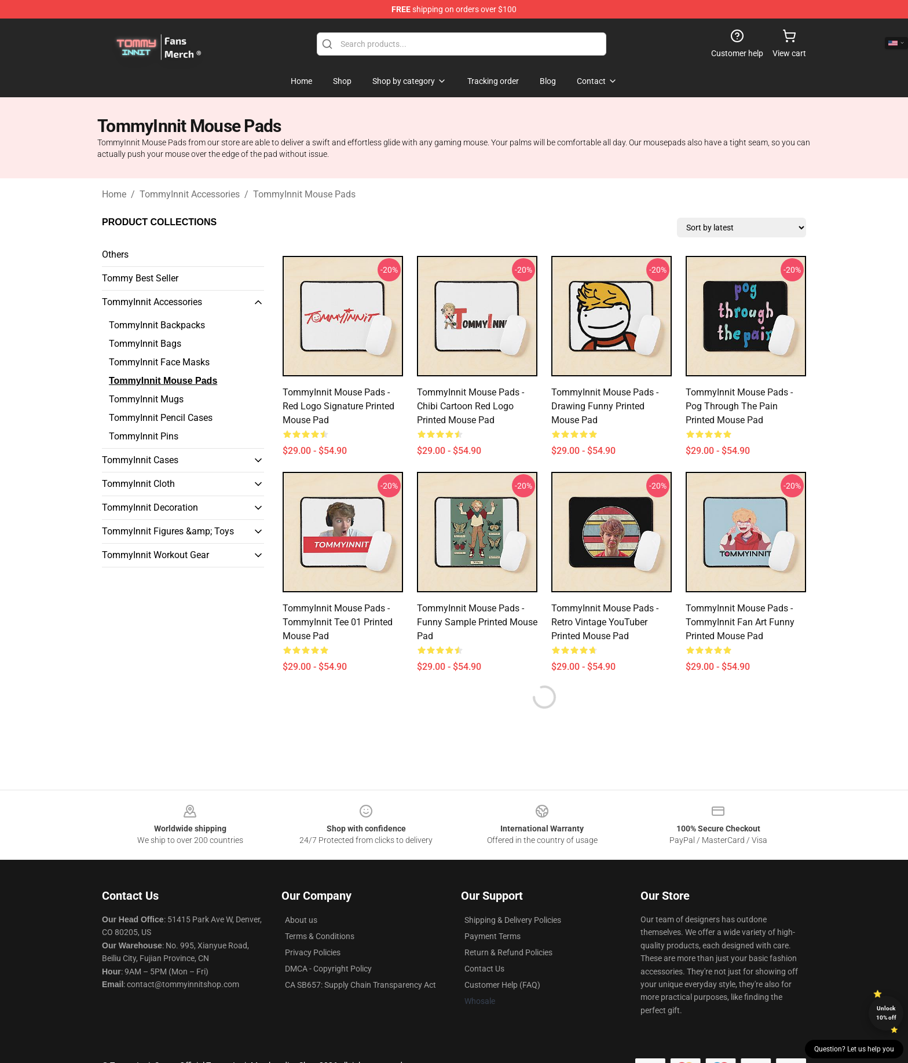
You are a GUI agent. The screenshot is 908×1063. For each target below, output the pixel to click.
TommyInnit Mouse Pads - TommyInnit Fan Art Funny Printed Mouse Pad (740, 622)
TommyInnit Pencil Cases (161, 417)
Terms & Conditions (319, 936)
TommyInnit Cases (140, 459)
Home (114, 194)
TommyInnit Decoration (150, 507)
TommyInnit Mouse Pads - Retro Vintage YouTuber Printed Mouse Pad (604, 622)
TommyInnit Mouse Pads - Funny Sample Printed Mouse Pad (477, 622)
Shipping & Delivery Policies (512, 920)
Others (115, 254)
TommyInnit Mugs (146, 399)
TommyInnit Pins (143, 436)
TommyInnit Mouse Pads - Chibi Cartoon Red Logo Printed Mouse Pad (470, 406)
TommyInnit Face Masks (159, 362)
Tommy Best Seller (140, 278)
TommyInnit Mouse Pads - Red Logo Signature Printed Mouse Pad (338, 406)
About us (301, 920)
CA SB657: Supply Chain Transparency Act (360, 984)
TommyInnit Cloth (138, 483)
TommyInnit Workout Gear (155, 554)
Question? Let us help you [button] (854, 1049)
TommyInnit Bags (145, 343)
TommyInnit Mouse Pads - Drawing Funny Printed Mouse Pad (604, 406)
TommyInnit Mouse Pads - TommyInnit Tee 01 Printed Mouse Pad (338, 622)
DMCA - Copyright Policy (328, 968)
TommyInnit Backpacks (157, 325)
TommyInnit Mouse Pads (304, 194)
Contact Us (484, 968)
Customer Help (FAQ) (502, 984)
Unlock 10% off (886, 1013)
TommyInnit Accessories (190, 194)
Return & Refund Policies (508, 952)
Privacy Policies (312, 952)
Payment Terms (492, 936)
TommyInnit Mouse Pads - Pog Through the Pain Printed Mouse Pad (739, 406)
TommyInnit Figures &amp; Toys (168, 531)
